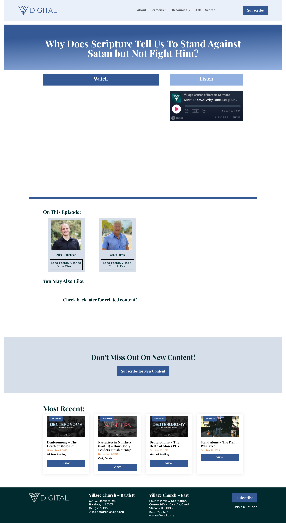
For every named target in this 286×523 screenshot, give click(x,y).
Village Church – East (169, 495)
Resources (179, 10)
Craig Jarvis (105, 458)
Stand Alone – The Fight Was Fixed (219, 444)
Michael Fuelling (56, 454)
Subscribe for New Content (143, 371)
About (141, 10)
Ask (198, 10)
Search (210, 10)
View (66, 463)
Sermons (157, 10)
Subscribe (255, 10)
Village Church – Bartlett (112, 495)
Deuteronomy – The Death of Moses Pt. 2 (62, 444)
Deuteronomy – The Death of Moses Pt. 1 (164, 444)
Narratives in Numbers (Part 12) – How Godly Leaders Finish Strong (114, 446)
